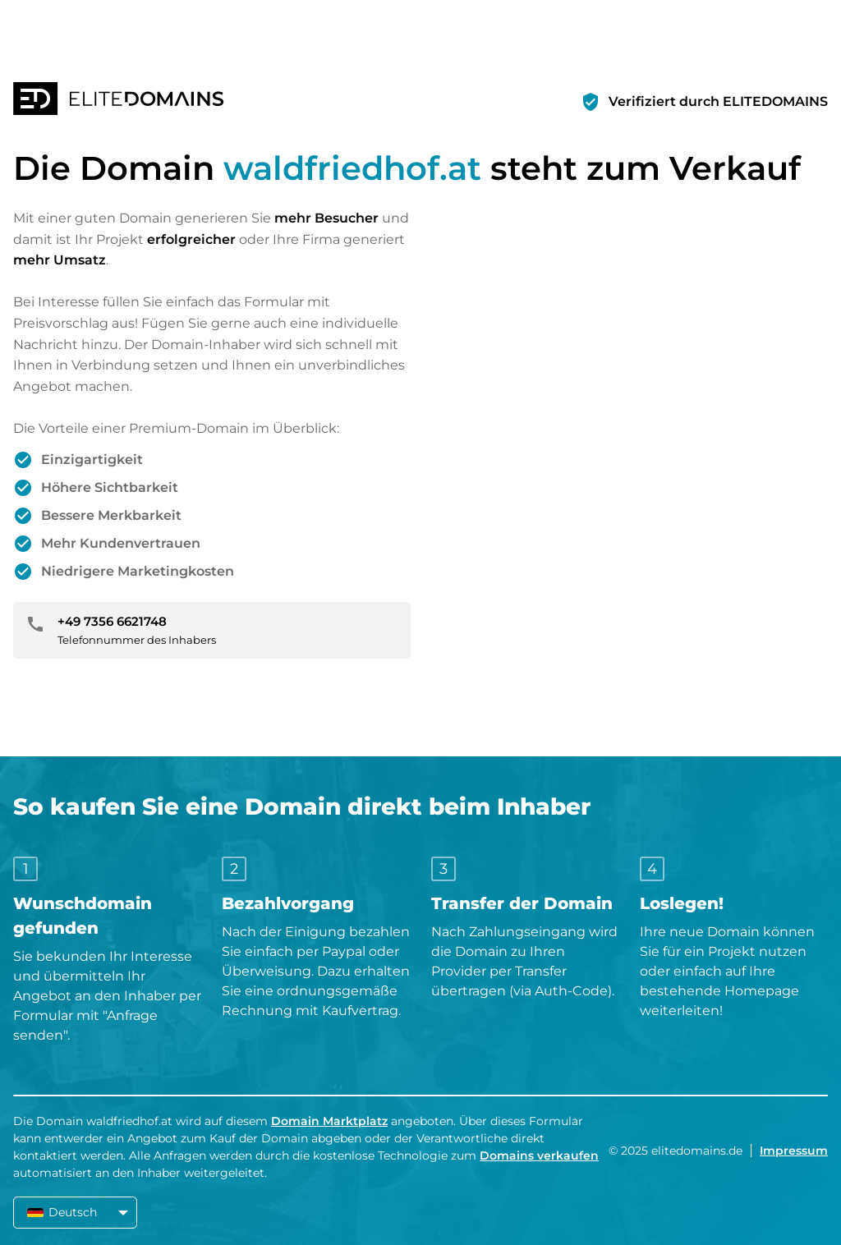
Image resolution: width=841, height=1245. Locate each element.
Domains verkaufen (539, 1155)
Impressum (794, 1150)
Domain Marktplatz (329, 1121)
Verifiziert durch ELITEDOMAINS (718, 101)
